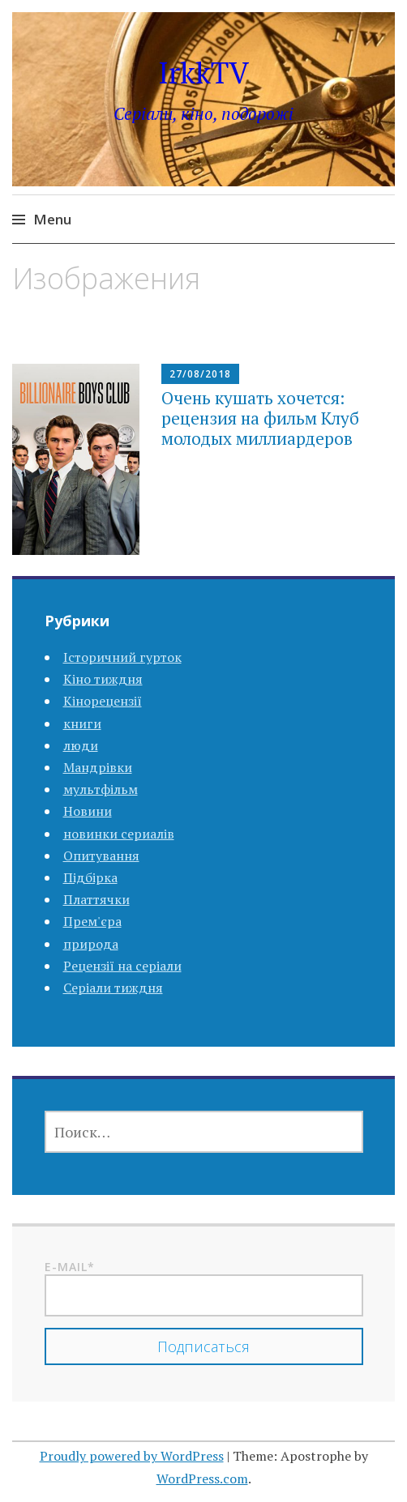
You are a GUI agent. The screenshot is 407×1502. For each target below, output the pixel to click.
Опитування (101, 855)
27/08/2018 (200, 374)
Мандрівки (97, 767)
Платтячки (96, 899)
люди (80, 745)
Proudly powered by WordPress (132, 1456)
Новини (87, 811)
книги (82, 723)
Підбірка (90, 877)
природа (90, 944)
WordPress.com (202, 1478)
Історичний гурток (122, 657)
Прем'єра (92, 921)
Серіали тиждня (113, 987)
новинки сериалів (118, 834)
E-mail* (204, 1287)
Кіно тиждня (103, 679)
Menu (52, 219)
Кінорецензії (102, 701)
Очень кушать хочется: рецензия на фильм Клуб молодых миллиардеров (260, 418)
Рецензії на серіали (122, 966)
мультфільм (100, 789)
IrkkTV (203, 72)
